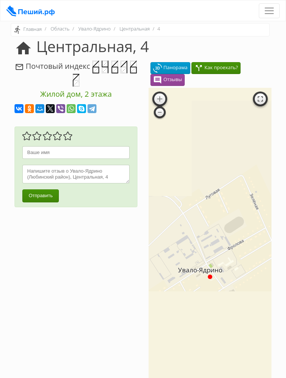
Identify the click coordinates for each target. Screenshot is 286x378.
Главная (32, 29)
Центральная (135, 28)
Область (60, 28)
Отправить (41, 195)
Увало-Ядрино (94, 28)
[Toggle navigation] (269, 10)
